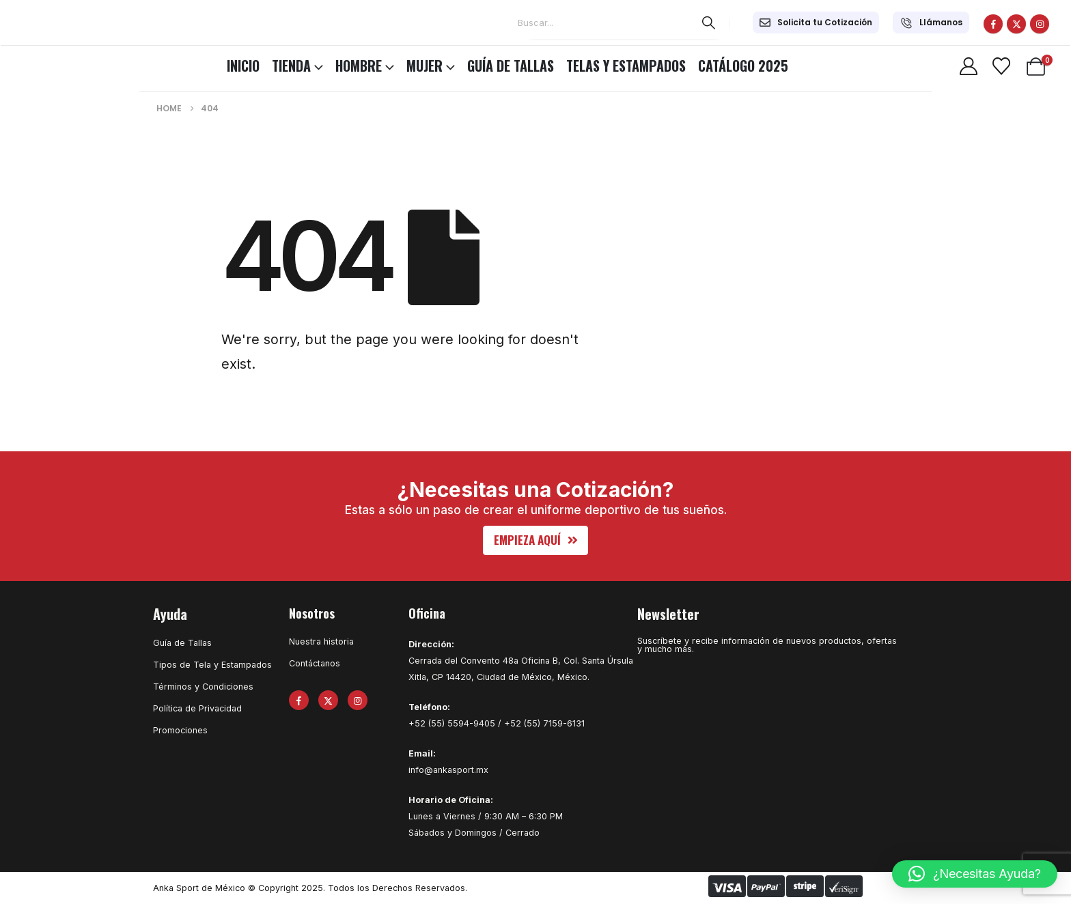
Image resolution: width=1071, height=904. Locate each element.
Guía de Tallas (510, 65)
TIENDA (291, 65)
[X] (1016, 23)
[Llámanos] (931, 22)
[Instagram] (1039, 23)
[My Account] (968, 66)
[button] (536, 540)
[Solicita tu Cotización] (816, 22)
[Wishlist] (1001, 66)
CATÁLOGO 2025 (743, 65)
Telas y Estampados (626, 65)
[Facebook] (993, 23)
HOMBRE (358, 65)
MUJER (424, 65)
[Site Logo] (47, 63)
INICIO (243, 65)
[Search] (708, 22)
